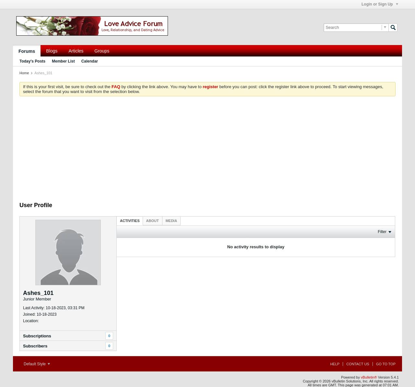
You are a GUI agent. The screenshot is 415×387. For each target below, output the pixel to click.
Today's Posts (32, 61)
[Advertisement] (207, 153)
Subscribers (35, 346)
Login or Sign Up (380, 4)
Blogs (51, 50)
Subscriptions (37, 336)
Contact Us (357, 364)
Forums (26, 51)
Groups (101, 50)
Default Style (37, 364)
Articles (75, 50)
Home (24, 73)
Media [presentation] (171, 221)
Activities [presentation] (130, 221)
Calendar (89, 61)
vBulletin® (369, 377)
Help (334, 364)
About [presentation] (152, 221)
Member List (63, 61)
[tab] (129, 220)
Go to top (386, 364)
